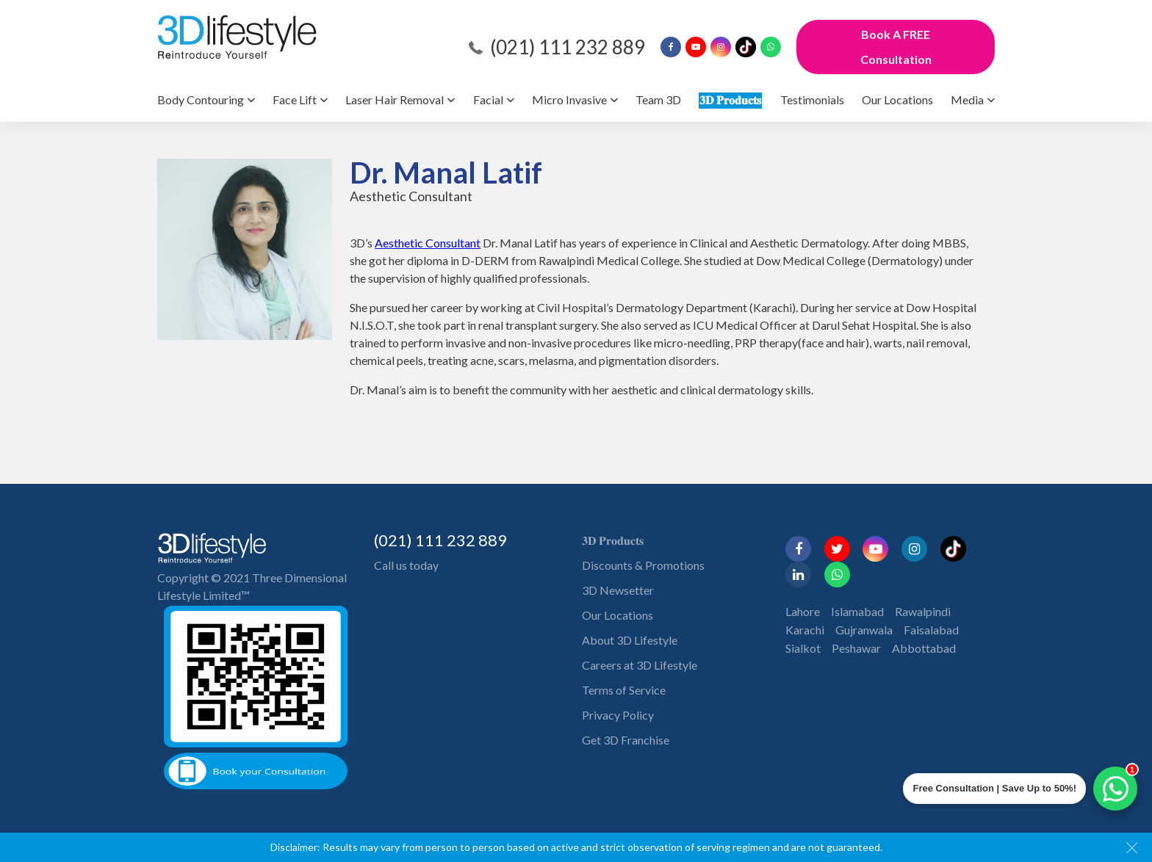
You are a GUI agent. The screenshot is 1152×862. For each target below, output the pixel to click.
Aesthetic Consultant (427, 243)
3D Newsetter (618, 590)
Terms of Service (624, 690)
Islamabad (857, 611)
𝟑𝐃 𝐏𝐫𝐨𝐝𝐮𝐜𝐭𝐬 (730, 99)
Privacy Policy (618, 715)
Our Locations (897, 99)
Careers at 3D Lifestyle (639, 665)
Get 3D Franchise (625, 740)
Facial (488, 99)
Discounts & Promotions (643, 565)
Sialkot (803, 648)
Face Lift (295, 99)
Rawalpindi (923, 611)
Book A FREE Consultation (896, 46)
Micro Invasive (569, 99)
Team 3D (658, 99)
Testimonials (812, 99)
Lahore (802, 611)
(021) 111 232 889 (567, 47)
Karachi (804, 630)
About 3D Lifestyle (629, 640)
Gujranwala (864, 630)
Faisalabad (931, 630)
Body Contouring (200, 99)
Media (967, 99)
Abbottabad (924, 648)
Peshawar (856, 648)
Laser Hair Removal (394, 99)
